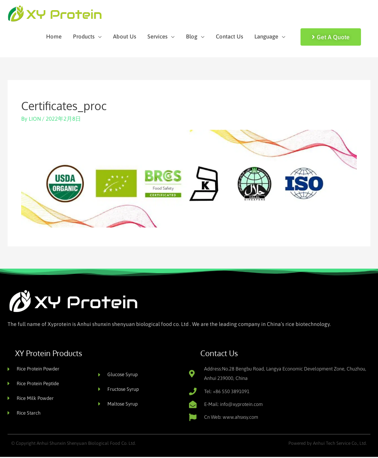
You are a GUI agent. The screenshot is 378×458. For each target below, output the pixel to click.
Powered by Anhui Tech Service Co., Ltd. (327, 444)
